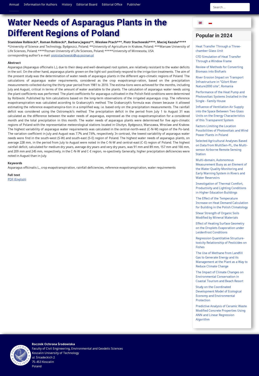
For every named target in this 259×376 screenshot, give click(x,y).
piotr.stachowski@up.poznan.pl (72, 55)
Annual (14, 4)
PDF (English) (17, 179)
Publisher (134, 4)
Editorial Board (86, 4)
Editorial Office (112, 4)
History (67, 4)
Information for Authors (40, 4)
